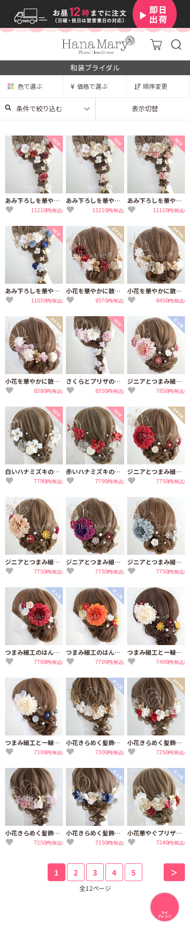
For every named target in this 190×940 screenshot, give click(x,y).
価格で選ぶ (92, 86)
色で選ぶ (30, 86)
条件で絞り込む (33, 108)
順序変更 (155, 86)
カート (156, 44)
